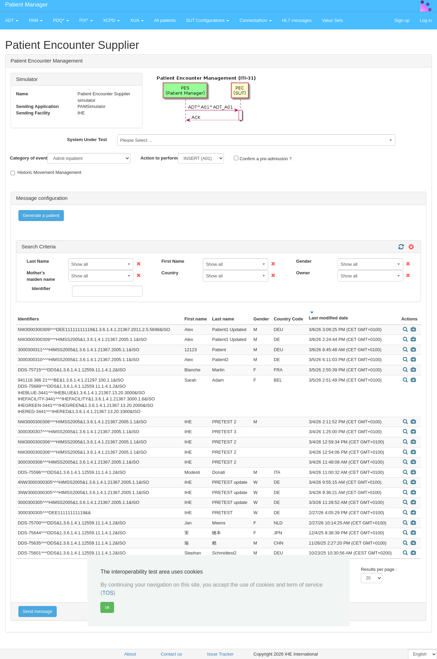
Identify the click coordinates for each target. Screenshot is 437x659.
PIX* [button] (86, 20)
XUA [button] (137, 20)
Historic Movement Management (46, 172)
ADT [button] (11, 20)
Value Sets (332, 20)
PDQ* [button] (61, 20)
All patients (165, 20)
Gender (304, 261)
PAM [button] (36, 20)
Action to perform (159, 158)
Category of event (28, 158)
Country (170, 272)
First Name (172, 261)
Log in (426, 20)
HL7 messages (297, 20)
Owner (303, 272)
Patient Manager (26, 4)
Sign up (401, 20)
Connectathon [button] (255, 20)
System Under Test (87, 139)
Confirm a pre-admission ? (263, 158)
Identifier (41, 288)
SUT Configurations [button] (207, 20)
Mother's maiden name (41, 276)
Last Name (38, 261)
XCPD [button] (111, 20)
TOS (108, 593)
